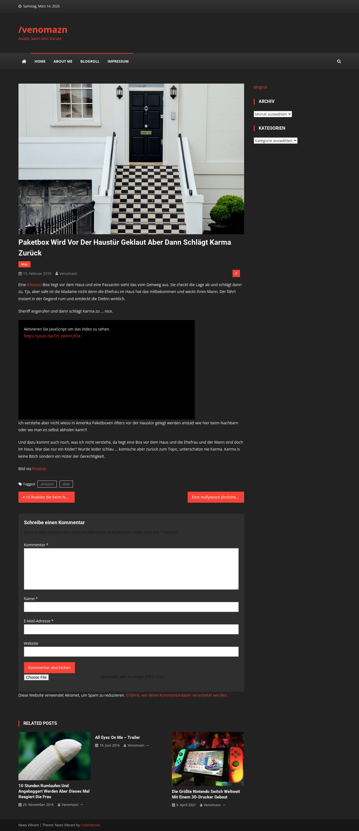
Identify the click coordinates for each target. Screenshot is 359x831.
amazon (47, 483)
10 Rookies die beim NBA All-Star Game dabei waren (50, 497)
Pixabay (39, 468)
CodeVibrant (90, 825)
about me (62, 61)
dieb (66, 483)
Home (40, 61)
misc (24, 264)
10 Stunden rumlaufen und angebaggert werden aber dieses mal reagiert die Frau (54, 791)
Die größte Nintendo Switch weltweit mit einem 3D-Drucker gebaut (206, 794)
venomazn (68, 273)
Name (31, 598)
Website (31, 643)
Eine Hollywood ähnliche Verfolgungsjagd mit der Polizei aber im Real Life (218, 497)
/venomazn (43, 29)
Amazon (34, 284)
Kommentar (36, 544)
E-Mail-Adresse (39, 621)
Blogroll (89, 61)
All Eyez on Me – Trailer (117, 737)
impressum (118, 61)
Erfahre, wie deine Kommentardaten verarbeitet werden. (177, 695)
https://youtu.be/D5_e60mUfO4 (52, 336)
